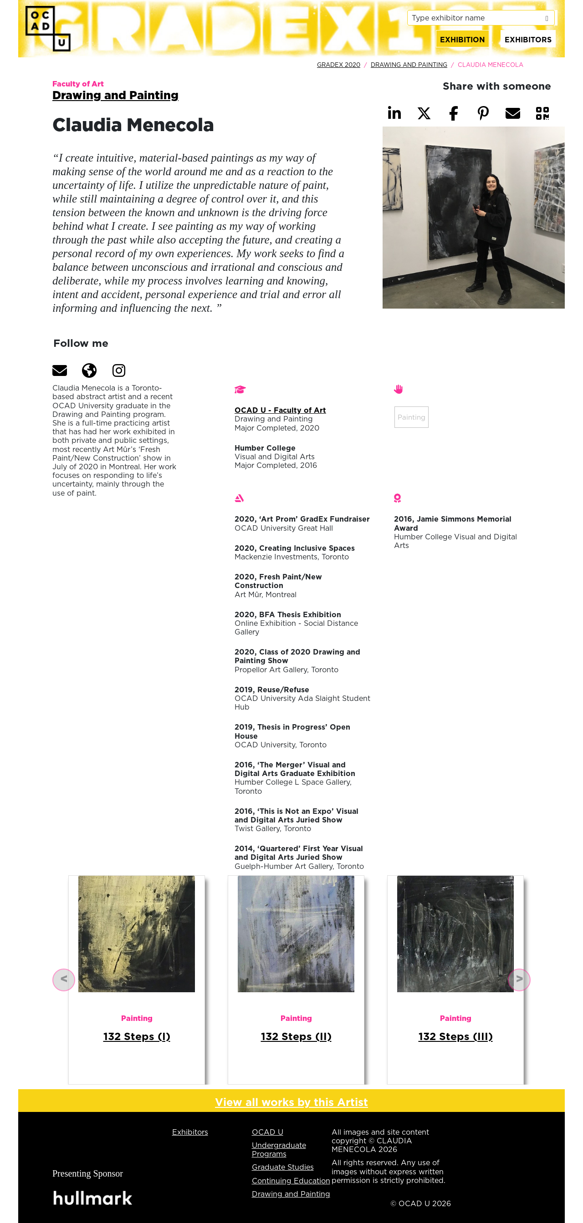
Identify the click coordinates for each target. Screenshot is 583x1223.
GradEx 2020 (338, 65)
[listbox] (481, 17)
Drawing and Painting (409, 65)
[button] (59, 370)
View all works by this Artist (291, 1102)
